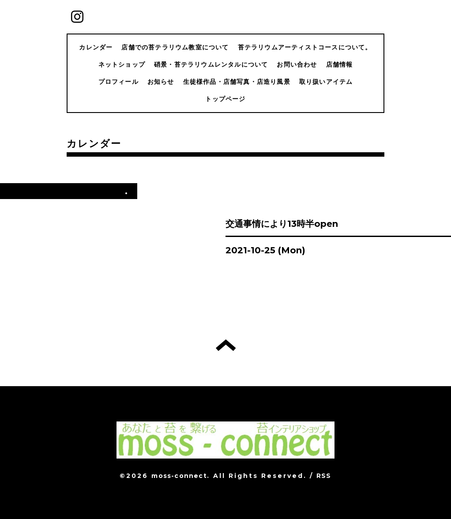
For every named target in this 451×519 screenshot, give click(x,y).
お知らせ (160, 82)
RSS (323, 476)
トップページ (225, 99)
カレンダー (96, 47)
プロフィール (118, 82)
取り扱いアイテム (326, 82)
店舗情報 (339, 64)
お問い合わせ (297, 64)
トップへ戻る (226, 345)
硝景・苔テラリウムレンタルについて (211, 64)
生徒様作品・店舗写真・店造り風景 (236, 82)
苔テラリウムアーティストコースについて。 (305, 47)
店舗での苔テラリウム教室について (175, 47)
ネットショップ (121, 64)
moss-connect (179, 476)
